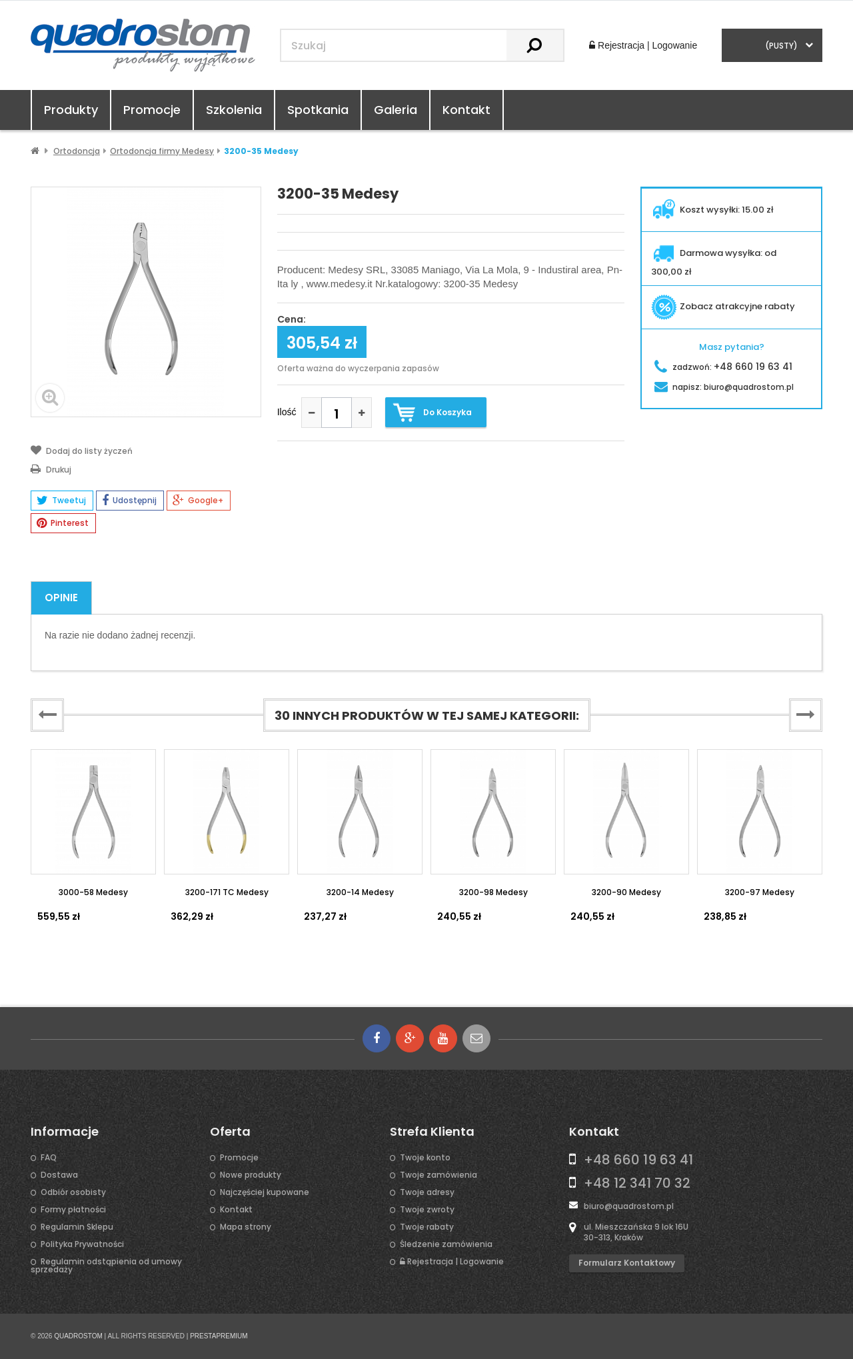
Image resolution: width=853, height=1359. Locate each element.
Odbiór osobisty (73, 1192)
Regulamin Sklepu (77, 1227)
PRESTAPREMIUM (219, 1336)
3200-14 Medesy (360, 892)
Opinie (61, 598)
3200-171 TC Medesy (227, 892)
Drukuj (51, 468)
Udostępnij (129, 501)
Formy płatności (73, 1210)
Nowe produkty (250, 1175)
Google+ (198, 501)
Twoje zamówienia (438, 1175)
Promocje (152, 109)
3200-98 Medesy (493, 892)
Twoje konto (425, 1158)
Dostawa (59, 1175)
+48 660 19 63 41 (638, 1160)
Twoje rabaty (427, 1227)
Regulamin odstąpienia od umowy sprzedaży (106, 1266)
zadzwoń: (723, 367)
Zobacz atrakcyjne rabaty (723, 306)
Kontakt (466, 109)
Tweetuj (61, 501)
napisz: (724, 387)
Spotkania (318, 109)
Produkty (71, 109)
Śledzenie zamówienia (446, 1244)
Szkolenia (234, 109)
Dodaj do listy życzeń (82, 450)
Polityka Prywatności (82, 1244)
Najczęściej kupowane (264, 1192)
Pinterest (63, 523)
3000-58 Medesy (93, 892)
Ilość (287, 412)
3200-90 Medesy (626, 892)
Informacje (65, 1132)
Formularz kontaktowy (626, 1262)
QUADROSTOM (78, 1336)
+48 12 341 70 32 (637, 1183)
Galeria (395, 109)
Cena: (291, 320)
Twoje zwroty (427, 1210)
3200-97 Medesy (759, 892)
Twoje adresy (427, 1192)
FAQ (49, 1158)
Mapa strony (245, 1227)
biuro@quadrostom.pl (629, 1206)
